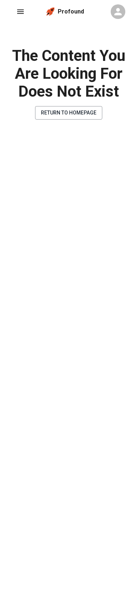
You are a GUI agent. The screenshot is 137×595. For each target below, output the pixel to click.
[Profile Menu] (118, 11)
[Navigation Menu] (20, 11)
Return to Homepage (68, 113)
